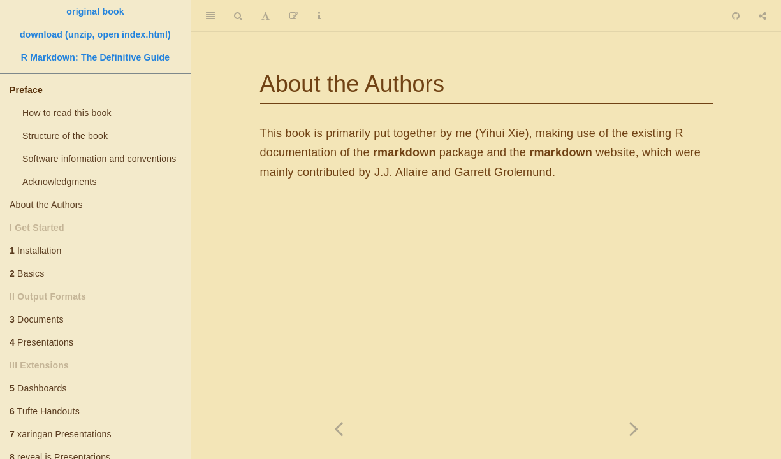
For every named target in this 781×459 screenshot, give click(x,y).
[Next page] (634, 428)
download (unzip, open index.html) (95, 34)
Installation (35, 250)
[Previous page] (338, 428)
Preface (26, 90)
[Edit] (294, 16)
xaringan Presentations (61, 434)
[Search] (238, 16)
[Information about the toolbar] (319, 16)
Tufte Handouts (45, 411)
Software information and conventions (99, 159)
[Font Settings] (265, 16)
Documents (37, 319)
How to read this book (67, 113)
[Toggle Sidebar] (210, 16)
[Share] (762, 16)
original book (95, 11)
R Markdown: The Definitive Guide (95, 57)
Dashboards (38, 388)
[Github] (735, 16)
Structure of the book (65, 136)
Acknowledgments (59, 182)
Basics (27, 273)
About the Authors (46, 205)
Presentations (41, 342)
